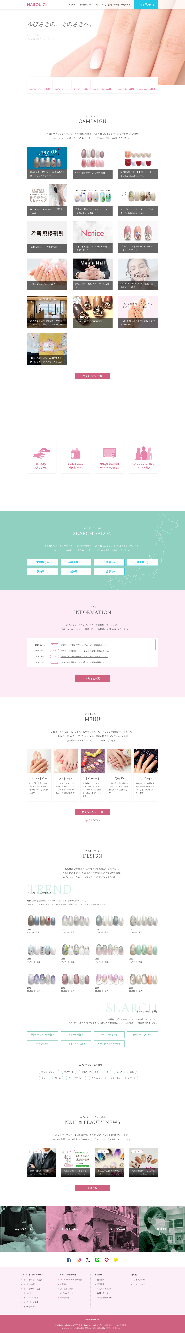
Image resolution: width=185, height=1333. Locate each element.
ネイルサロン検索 (126, 89)
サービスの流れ (81, 89)
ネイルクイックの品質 (40, 89)
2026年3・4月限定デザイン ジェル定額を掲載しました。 (84, 657)
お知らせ (64, 1284)
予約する (146, 5)
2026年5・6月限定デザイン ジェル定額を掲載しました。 (84, 645)
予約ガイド (125, 5)
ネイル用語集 (139, 1280)
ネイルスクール (66, 1293)
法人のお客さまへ (104, 1289)
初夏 (132, 1072)
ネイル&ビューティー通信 (71, 1280)
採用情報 (84, 5)
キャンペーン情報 (147, 89)
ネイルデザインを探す (103, 89)
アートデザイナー (76, 1078)
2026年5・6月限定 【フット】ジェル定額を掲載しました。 (85, 651)
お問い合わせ (113, 5)
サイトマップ (95, 5)
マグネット (69, 1072)
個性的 (58, 1078)
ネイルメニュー (62, 89)
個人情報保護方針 (104, 1297)
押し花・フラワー (48, 1072)
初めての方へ (94, 820)
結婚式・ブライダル (90, 1072)
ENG (74, 5)
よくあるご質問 (66, 1289)
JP (69, 5)
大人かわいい (97, 1078)
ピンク (119, 1072)
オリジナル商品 (29, 1307)
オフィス (132, 1078)
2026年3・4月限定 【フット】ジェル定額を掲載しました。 (85, 662)
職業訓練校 (65, 1297)
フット (44, 1078)
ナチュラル (115, 1078)
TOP (179, 1259)
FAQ (104, 5)
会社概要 (100, 1280)
